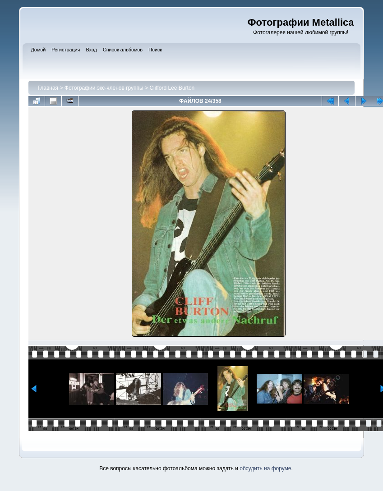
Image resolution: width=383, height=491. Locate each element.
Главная (47, 88)
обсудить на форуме (265, 468)
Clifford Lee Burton (171, 88)
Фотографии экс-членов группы (104, 88)
